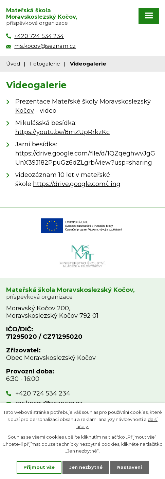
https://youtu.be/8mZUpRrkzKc (62, 132)
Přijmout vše (39, 467)
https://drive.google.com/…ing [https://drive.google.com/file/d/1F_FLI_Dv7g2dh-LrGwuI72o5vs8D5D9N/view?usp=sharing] (77, 184)
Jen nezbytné (86, 467)
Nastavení (129, 467)
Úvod (13, 63)
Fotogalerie (45, 63)
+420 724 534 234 (42, 393)
